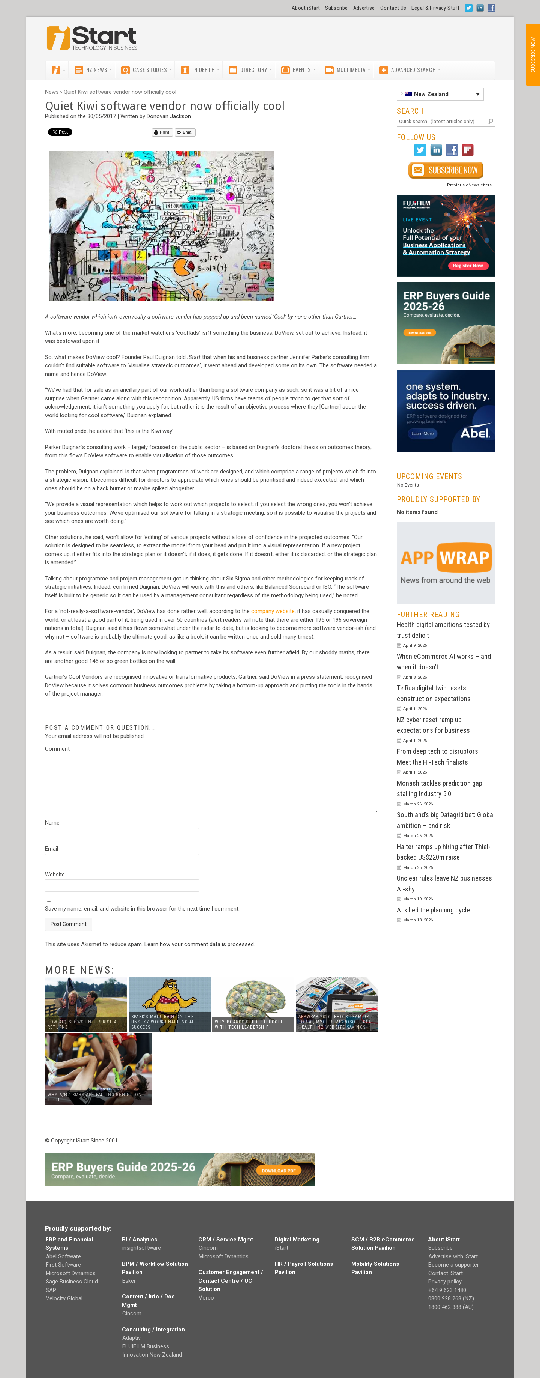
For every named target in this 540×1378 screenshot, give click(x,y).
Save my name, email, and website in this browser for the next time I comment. (142, 908)
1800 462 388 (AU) (451, 1307)
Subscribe (336, 8)
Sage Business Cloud (72, 1281)
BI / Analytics (139, 1239)
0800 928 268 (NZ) (451, 1298)
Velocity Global (64, 1298)
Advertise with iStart (453, 1256)
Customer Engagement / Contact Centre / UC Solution (230, 1280)
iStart (281, 1247)
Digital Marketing (297, 1239)
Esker (129, 1280)
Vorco (206, 1297)
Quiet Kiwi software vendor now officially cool (120, 92)
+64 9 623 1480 (447, 1290)
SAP (51, 1290)
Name (52, 822)
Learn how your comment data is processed (199, 944)
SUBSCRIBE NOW (533, 54)
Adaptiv (131, 1337)
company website (273, 611)
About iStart (306, 8)
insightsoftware (141, 1247)
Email (185, 132)
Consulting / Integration (153, 1329)
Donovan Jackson (169, 116)
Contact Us (393, 8)
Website (55, 874)
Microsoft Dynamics (71, 1273)
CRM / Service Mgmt (225, 1239)
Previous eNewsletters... (471, 185)
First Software (63, 1264)
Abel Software (63, 1256)
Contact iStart (445, 1273)
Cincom (131, 1313)
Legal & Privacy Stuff (435, 8)
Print (161, 132)
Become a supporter (453, 1264)
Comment (57, 748)
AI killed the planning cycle (433, 910)
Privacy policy (445, 1281)
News (52, 92)
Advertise (364, 8)
